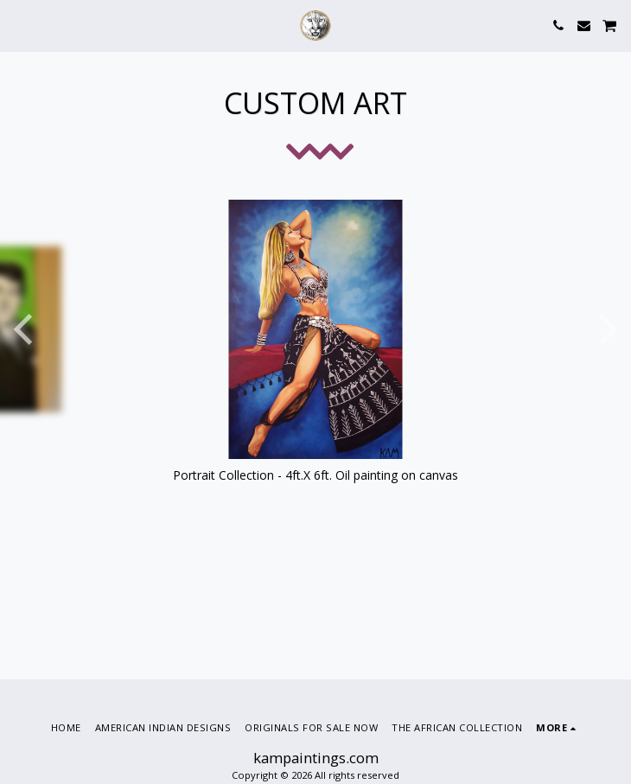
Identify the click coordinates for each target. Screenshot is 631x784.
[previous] (26, 329)
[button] (19, 24)
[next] (605, 329)
